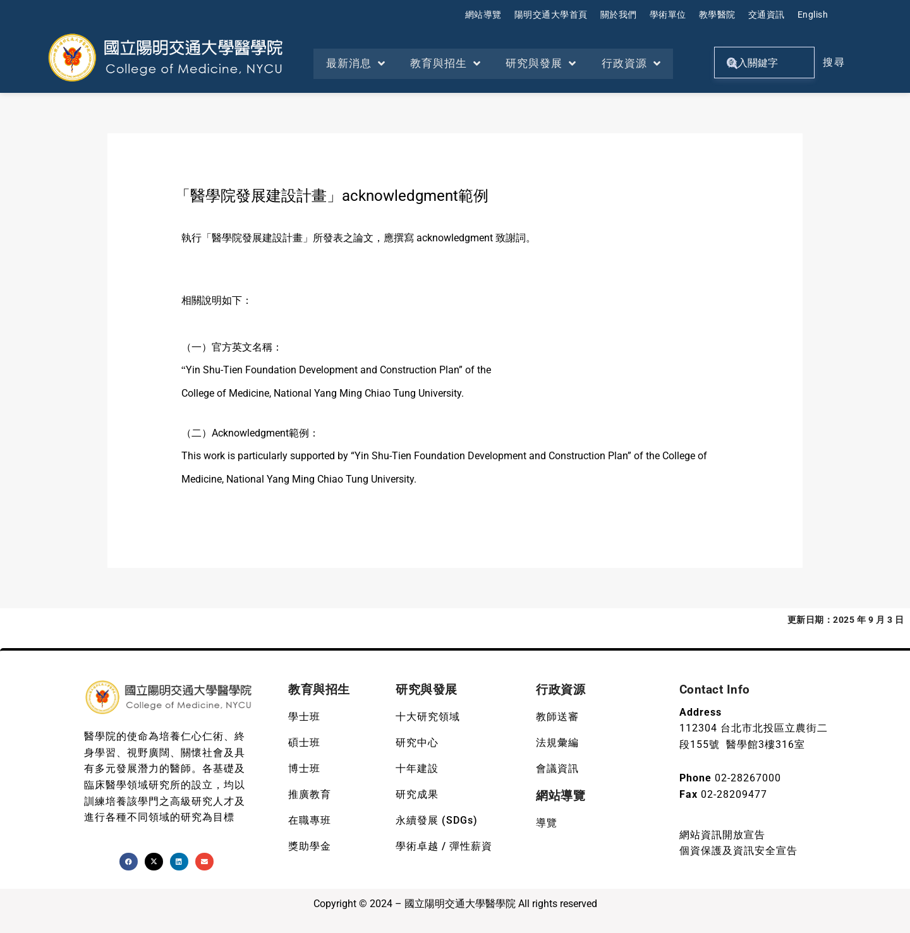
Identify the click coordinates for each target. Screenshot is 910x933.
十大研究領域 (428, 717)
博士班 (304, 768)
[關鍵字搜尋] (764, 62)
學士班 (304, 717)
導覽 (546, 823)
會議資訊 (557, 768)
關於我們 (618, 14)
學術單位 (668, 14)
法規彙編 (557, 743)
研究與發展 (542, 63)
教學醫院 (717, 14)
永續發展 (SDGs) (437, 820)
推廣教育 (309, 794)
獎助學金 (309, 846)
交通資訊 (766, 14)
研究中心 (417, 743)
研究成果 (417, 794)
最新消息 (355, 63)
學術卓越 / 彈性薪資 (444, 846)
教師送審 (557, 717)
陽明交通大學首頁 (551, 14)
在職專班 (309, 820)
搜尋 (834, 62)
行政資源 (632, 63)
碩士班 (304, 743)
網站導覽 (483, 14)
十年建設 (417, 768)
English (813, 14)
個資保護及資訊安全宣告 (738, 851)
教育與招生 (446, 63)
